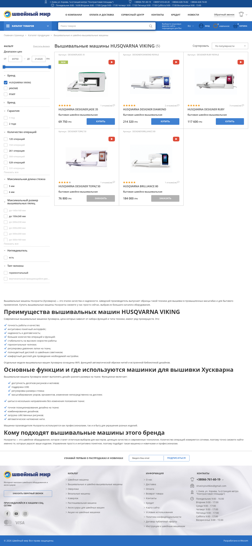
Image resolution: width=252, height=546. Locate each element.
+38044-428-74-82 (180, 1)
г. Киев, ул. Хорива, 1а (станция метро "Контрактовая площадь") (81, 1)
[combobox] (230, 46)
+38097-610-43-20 (161, 1)
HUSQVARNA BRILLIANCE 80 (140, 186)
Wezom (244, 540)
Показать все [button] (11, 172)
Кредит (175, 14)
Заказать (101, 198)
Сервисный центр (132, 14)
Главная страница (14, 35)
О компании (73, 14)
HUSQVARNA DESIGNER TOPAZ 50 (79, 186)
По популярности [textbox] (224, 46)
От (5, 58)
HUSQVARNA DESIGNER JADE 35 (78, 109)
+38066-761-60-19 (142, 1)
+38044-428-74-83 (198, 1)
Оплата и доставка (101, 14)
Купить (100, 121)
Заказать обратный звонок (28, 493)
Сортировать (201, 45)
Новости (193, 14)
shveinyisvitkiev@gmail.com (211, 486)
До (28, 58)
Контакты (157, 14)
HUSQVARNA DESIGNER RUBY (206, 109)
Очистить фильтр (41, 46)
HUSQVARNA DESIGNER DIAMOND (144, 109)
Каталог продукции (38, 35)
